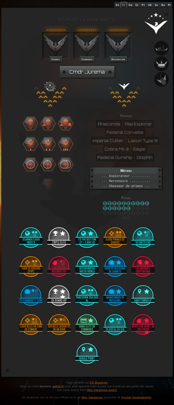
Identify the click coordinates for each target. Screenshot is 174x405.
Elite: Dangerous (92, 397)
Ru (163, 5)
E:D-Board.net (99, 382)
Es (137, 5)
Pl (169, 5)
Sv (156, 5)
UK (150, 5)
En (117, 5)
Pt (143, 5)
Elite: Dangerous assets (102, 390)
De (130, 5)
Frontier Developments (136, 397)
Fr (123, 5)
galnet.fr (58, 386)
